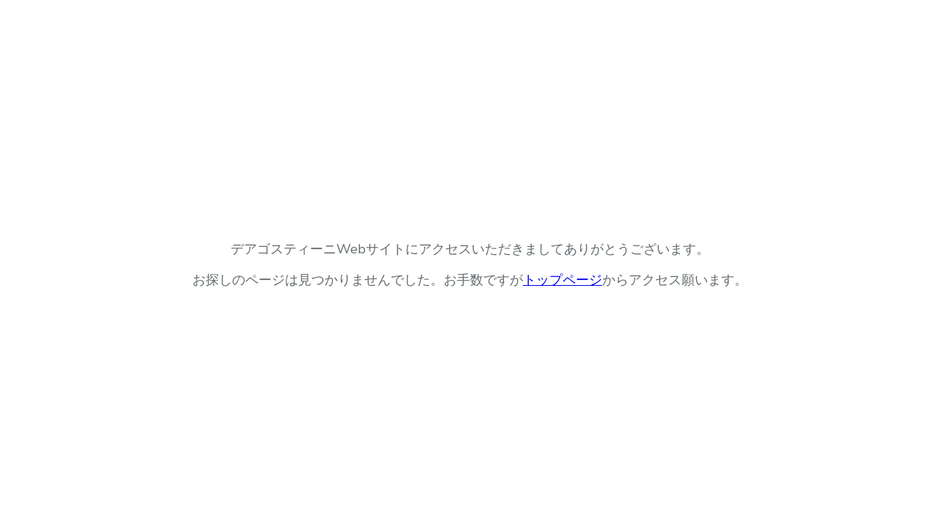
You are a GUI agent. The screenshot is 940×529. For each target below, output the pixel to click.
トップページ (562, 280)
